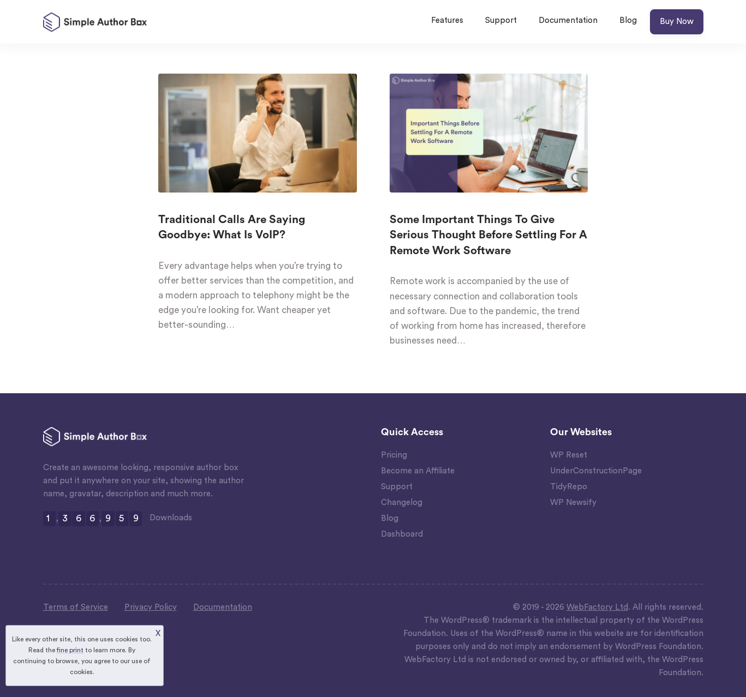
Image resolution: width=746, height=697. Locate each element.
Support (501, 20)
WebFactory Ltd (597, 607)
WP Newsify (573, 502)
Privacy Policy (150, 607)
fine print (70, 650)
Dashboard (402, 534)
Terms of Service (75, 607)
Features (447, 20)
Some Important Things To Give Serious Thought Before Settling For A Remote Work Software (488, 235)
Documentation (568, 20)
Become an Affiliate (418, 471)
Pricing (394, 455)
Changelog (401, 502)
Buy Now (677, 21)
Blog (628, 20)
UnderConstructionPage (596, 471)
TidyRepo (568, 487)
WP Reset (568, 455)
